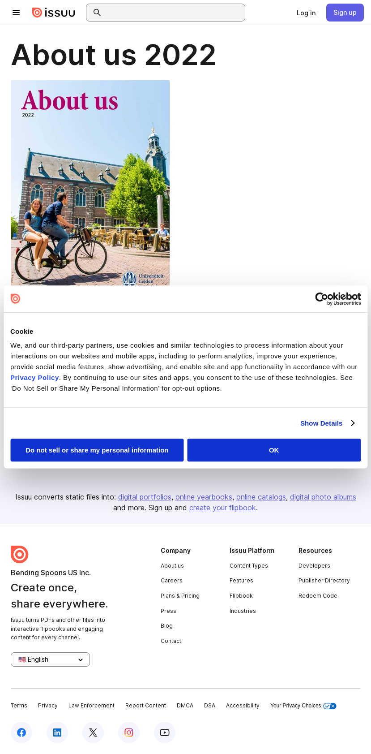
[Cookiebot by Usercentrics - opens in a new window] (321, 299)
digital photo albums (323, 496)
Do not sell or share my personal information (97, 450)
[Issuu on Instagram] (129, 732)
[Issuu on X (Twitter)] (93, 732)
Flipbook (241, 595)
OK (274, 450)
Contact (171, 641)
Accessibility (243, 705)
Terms (19, 705)
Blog (167, 625)
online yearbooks (203, 496)
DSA (209, 705)
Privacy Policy (34, 377)
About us (172, 565)
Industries (243, 611)
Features (241, 580)
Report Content (145, 705)
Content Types (249, 565)
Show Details (321, 423)
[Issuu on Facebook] (21, 732)
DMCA (185, 705)
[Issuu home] (54, 12)
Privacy (48, 705)
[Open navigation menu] (16, 13)
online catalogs (261, 496)
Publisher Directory (324, 580)
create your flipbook (222, 507)
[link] (306, 13)
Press (168, 611)
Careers (172, 580)
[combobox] (173, 12)
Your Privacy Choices (303, 705)
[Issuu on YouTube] (164, 732)
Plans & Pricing (180, 595)
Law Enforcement (91, 705)
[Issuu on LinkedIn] (57, 732)
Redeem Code (318, 595)
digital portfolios (144, 496)
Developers (314, 565)
